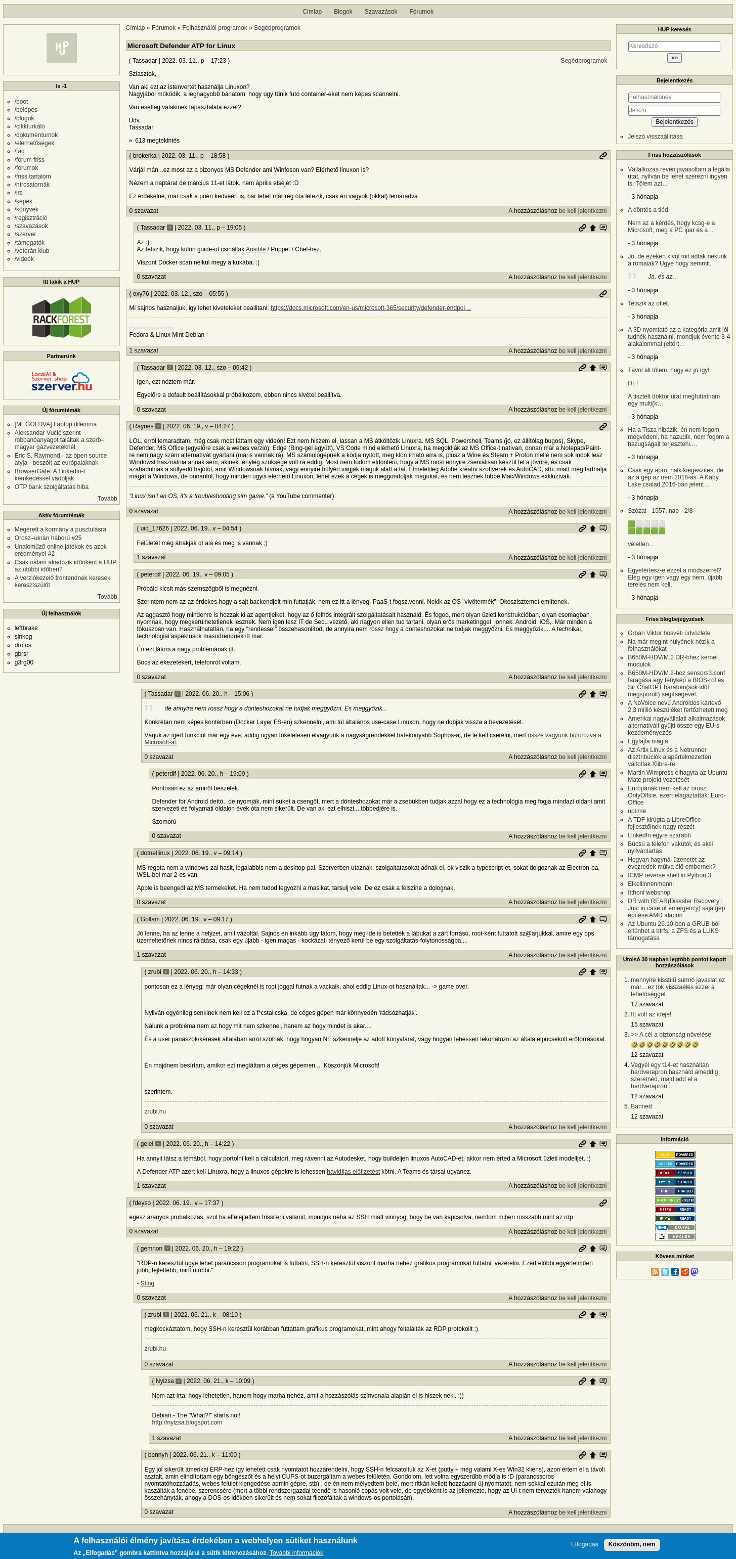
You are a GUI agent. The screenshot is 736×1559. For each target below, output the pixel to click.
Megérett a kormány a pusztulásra (60, 529)
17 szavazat (647, 1004)
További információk (296, 1555)
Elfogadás (584, 1546)
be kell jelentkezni (583, 210)
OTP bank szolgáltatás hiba (52, 487)
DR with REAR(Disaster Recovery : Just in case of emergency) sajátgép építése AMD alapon (676, 908)
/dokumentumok (36, 135)
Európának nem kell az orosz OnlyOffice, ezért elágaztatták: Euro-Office (676, 795)
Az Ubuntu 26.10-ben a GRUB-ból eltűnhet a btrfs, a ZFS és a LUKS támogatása (673, 931)
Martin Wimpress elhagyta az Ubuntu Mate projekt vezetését (677, 776)
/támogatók (30, 242)
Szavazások (381, 11)
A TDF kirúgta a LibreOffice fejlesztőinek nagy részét (664, 823)
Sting (147, 1283)
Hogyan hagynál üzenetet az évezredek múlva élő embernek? (671, 863)
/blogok (24, 118)
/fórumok (26, 167)
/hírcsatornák (32, 184)
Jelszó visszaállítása (655, 136)
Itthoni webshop (649, 892)
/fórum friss (30, 159)
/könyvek (26, 209)
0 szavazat (143, 210)
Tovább (107, 498)
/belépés (26, 109)
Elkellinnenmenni (651, 883)
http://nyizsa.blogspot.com (187, 1422)
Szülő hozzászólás (592, 227)
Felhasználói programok (215, 27)
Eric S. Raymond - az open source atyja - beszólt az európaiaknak (61, 459)
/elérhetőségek (35, 143)
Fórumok (422, 11)
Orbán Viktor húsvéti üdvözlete (669, 633)
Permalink (603, 155)
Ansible (256, 249)
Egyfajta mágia (648, 741)
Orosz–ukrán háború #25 (48, 538)
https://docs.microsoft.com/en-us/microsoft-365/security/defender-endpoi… (371, 307)
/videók (24, 258)
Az (140, 242)
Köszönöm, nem (632, 1545)
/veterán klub (32, 250)
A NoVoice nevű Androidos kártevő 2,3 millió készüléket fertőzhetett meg (677, 706)
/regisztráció (31, 217)
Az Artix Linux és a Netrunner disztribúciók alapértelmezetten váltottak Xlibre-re (669, 757)
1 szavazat (143, 350)
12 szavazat (647, 1054)
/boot (21, 101)
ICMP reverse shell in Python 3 (669, 875)
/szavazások (31, 226)
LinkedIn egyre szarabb (659, 835)
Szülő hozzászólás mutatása (603, 227)
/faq (20, 151)
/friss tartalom (33, 176)
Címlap (312, 11)
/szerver (25, 234)
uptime (637, 811)
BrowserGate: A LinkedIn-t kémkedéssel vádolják (50, 475)
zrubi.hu (155, 1111)
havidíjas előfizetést (353, 1171)
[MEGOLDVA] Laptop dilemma (56, 424)
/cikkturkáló (30, 126)
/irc (19, 192)
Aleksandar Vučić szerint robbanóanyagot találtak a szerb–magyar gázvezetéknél (59, 440)
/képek (23, 201)
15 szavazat (647, 1024)
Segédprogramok (277, 27)
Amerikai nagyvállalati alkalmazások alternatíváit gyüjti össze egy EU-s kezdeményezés (676, 725)
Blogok (343, 11)
